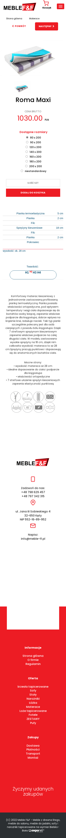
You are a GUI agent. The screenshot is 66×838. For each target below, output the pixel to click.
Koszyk (46, 5)
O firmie (33, 660)
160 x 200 (35, 157)
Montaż (33, 758)
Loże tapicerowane (33, 711)
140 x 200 (36, 152)
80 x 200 (35, 137)
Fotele (33, 715)
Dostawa (33, 746)
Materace (34, 18)
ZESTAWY (33, 719)
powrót (19, 26)
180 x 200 (35, 161)
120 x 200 (35, 147)
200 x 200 (35, 166)
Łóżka (33, 703)
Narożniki (33, 699)
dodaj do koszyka (33, 192)
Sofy (33, 691)
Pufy (33, 723)
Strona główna (14, 18)
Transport (33, 754)
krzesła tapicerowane (33, 687)
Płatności (33, 749)
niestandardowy (35, 171)
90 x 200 (35, 142)
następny (46, 26)
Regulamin (33, 664)
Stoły (33, 695)
